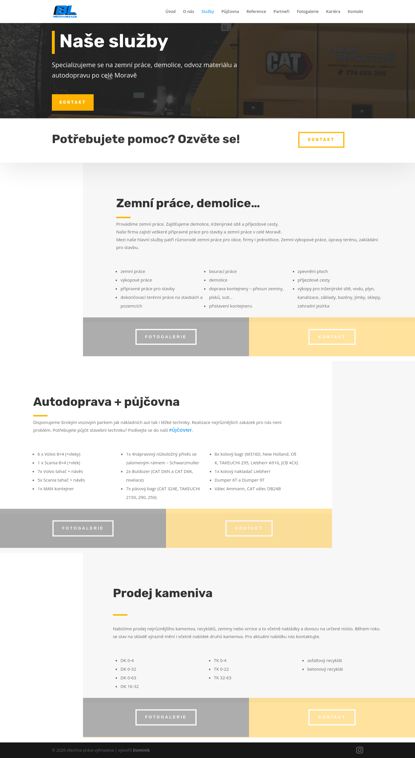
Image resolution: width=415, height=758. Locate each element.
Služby (207, 12)
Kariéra (333, 12)
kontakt (72, 102)
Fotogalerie (308, 12)
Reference (256, 12)
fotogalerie (166, 334)
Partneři (281, 12)
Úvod (170, 12)
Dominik (141, 750)
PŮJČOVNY (180, 430)
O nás (188, 12)
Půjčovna (230, 12)
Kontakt (355, 12)
